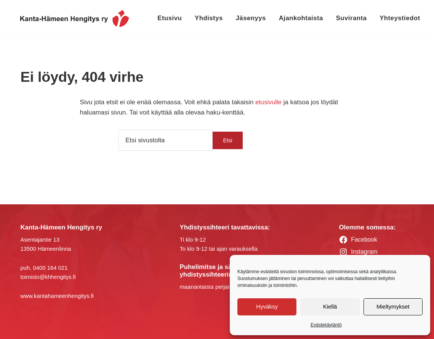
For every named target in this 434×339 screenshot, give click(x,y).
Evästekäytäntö (326, 325)
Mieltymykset (393, 306)
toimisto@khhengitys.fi (48, 277)
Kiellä (330, 306)
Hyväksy (267, 306)
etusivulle (268, 102)
